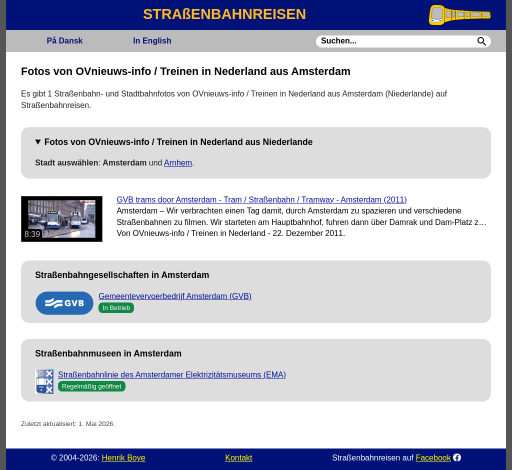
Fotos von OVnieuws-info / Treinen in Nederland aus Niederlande (178, 142)
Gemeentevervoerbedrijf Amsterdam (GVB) (175, 296)
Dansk (64, 40)
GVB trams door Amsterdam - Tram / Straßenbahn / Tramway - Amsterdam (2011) (261, 200)
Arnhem (178, 162)
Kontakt (238, 458)
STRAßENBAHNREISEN (224, 14)
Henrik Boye (123, 458)
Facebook (433, 458)
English (152, 40)
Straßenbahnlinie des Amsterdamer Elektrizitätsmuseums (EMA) (172, 374)
